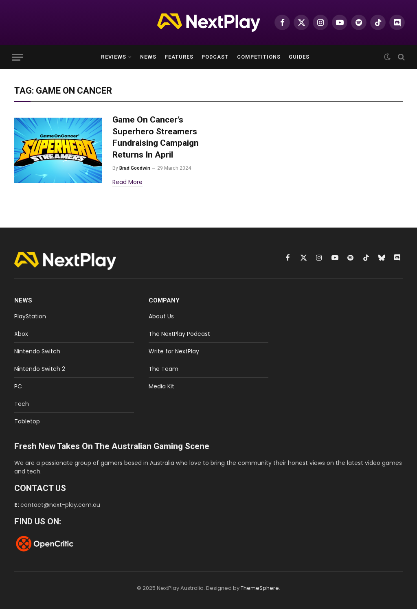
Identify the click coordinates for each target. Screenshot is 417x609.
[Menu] (17, 57)
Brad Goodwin (134, 168)
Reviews (113, 57)
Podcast (215, 57)
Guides (299, 57)
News (148, 57)
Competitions (259, 57)
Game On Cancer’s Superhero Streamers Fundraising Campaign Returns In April (155, 137)
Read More (127, 182)
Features (179, 57)
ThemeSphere (260, 588)
